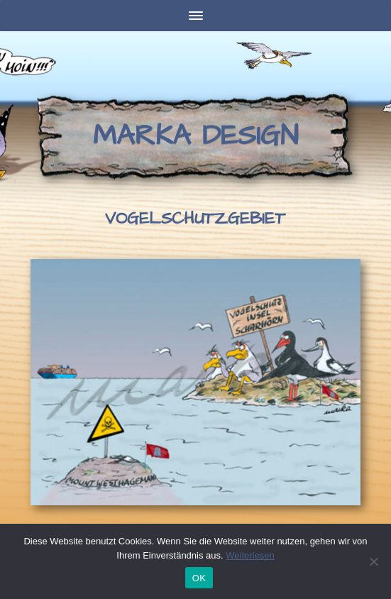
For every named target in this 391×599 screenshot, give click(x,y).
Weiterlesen (250, 555)
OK (199, 578)
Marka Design (195, 135)
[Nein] (373, 561)
